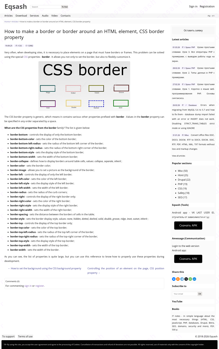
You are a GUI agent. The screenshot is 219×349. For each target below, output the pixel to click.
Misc (180, 170)
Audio (45, 15)
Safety (181, 193)
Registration (207, 6)
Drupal (182, 179)
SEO (180, 197)
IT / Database (189, 105)
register (39, 285)
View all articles (178, 155)
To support (8, 336)
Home (7, 21)
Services (34, 15)
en (213, 15)
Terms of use (25, 336)
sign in (28, 285)
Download (21, 15)
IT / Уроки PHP (188, 47)
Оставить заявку (193, 30)
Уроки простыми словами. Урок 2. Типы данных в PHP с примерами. (193, 73)
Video (54, 15)
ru (209, 15)
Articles (8, 15)
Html (180, 175)
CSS (26, 56)
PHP (180, 184)
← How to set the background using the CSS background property (44, 268)
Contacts (66, 15)
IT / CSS (19, 45)
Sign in (193, 6)
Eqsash (15, 6)
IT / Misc (185, 135)
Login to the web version (185, 246)
